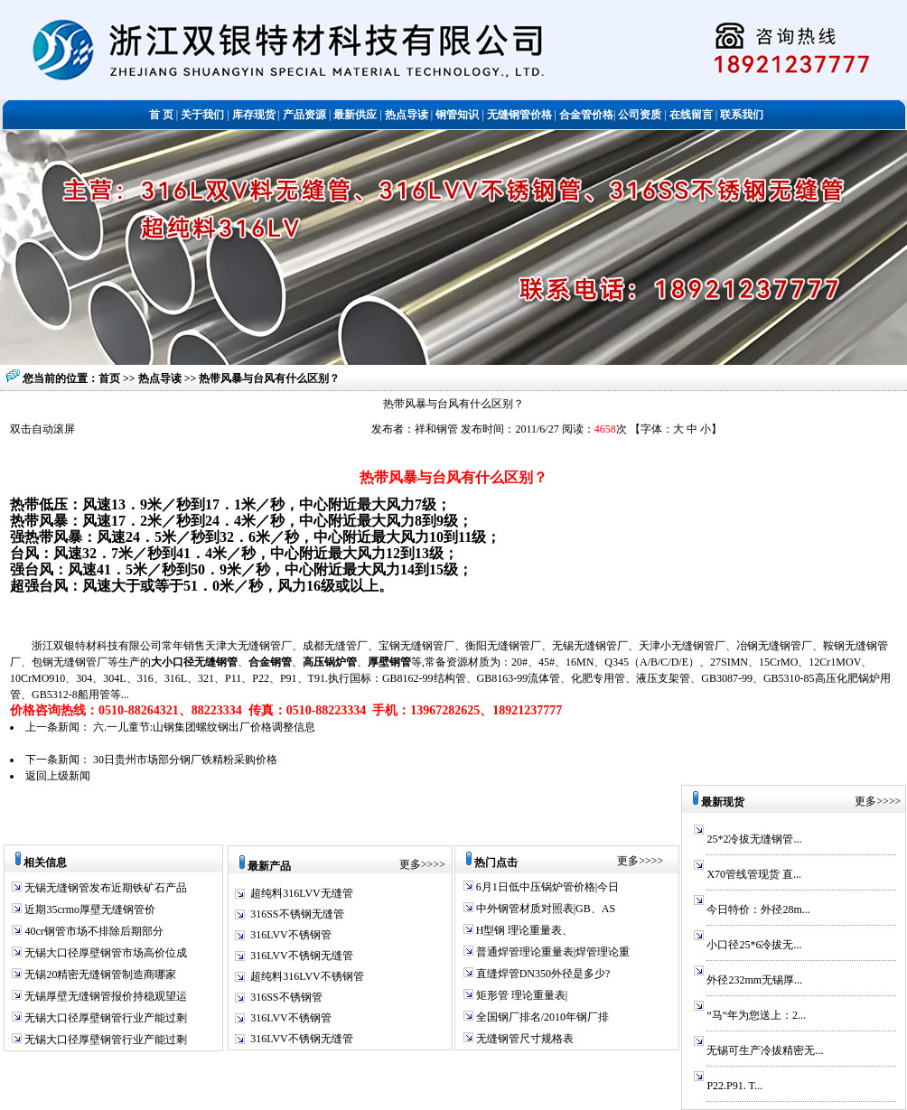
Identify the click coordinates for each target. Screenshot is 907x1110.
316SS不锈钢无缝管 (296, 914)
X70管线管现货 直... (753, 874)
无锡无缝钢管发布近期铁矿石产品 (104, 887)
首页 (109, 378)
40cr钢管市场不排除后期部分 (92, 931)
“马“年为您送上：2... (756, 1015)
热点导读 (161, 378)
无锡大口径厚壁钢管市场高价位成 (104, 953)
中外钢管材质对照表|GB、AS (544, 908)
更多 (410, 864)
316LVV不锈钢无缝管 (301, 955)
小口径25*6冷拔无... (753, 944)
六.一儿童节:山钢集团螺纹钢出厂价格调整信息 (204, 727)
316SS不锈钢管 (286, 997)
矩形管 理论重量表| (520, 995)
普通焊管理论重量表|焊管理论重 (551, 952)
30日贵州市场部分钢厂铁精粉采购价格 (185, 759)
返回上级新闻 (57, 776)
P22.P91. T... (734, 1085)
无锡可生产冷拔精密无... (764, 1050)
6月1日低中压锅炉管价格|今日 (546, 887)
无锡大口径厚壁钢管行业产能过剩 (104, 1018)
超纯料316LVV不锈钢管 (307, 976)
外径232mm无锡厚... (754, 980)
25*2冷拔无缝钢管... (753, 839)
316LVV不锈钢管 (291, 934)
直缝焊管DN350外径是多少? (542, 973)
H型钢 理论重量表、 (523, 930)
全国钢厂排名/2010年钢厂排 (541, 1017)
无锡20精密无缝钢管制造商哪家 (99, 974)
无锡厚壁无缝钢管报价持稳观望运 (104, 996)
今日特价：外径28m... (757, 909)
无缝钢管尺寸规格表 (523, 1038)
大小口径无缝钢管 (194, 662)
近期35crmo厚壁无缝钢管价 (88, 909)
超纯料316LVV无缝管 (301, 893)
